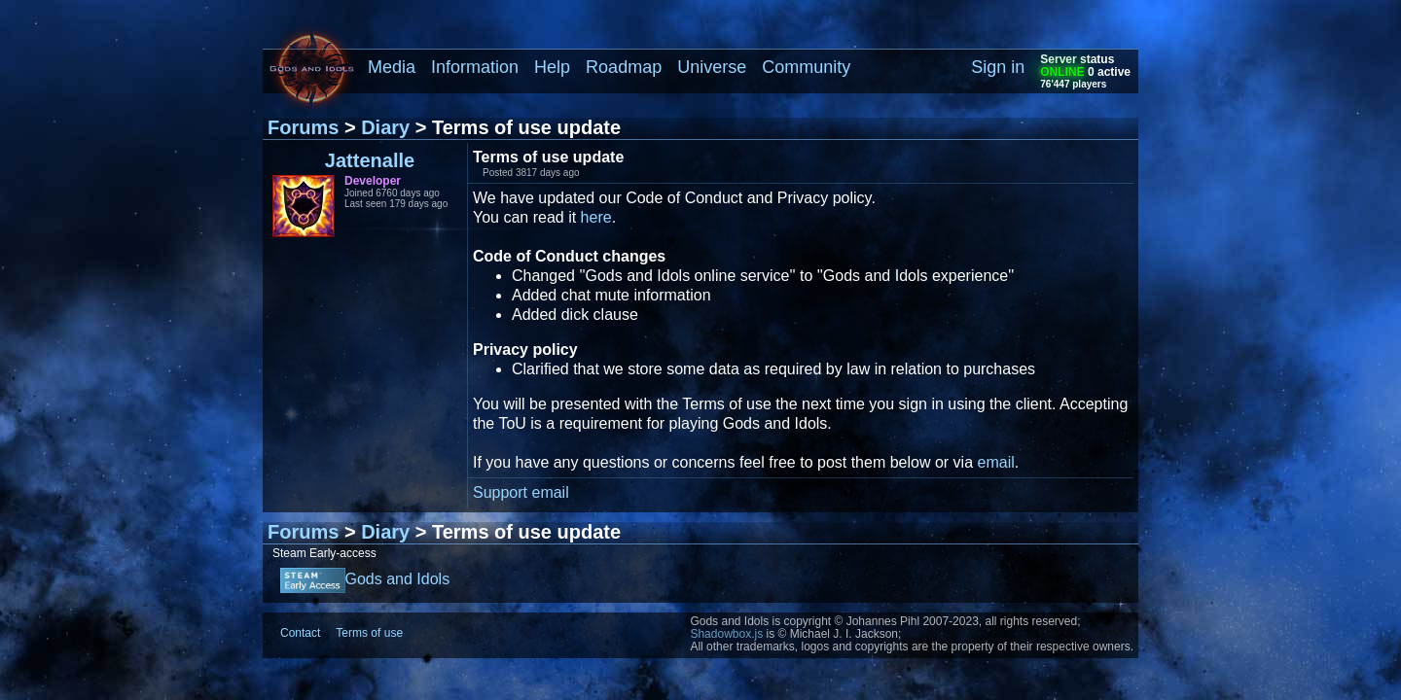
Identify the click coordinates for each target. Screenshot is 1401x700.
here (596, 217)
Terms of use (369, 633)
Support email (521, 492)
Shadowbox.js (726, 634)
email (996, 462)
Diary (385, 127)
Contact (300, 633)
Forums (303, 127)
